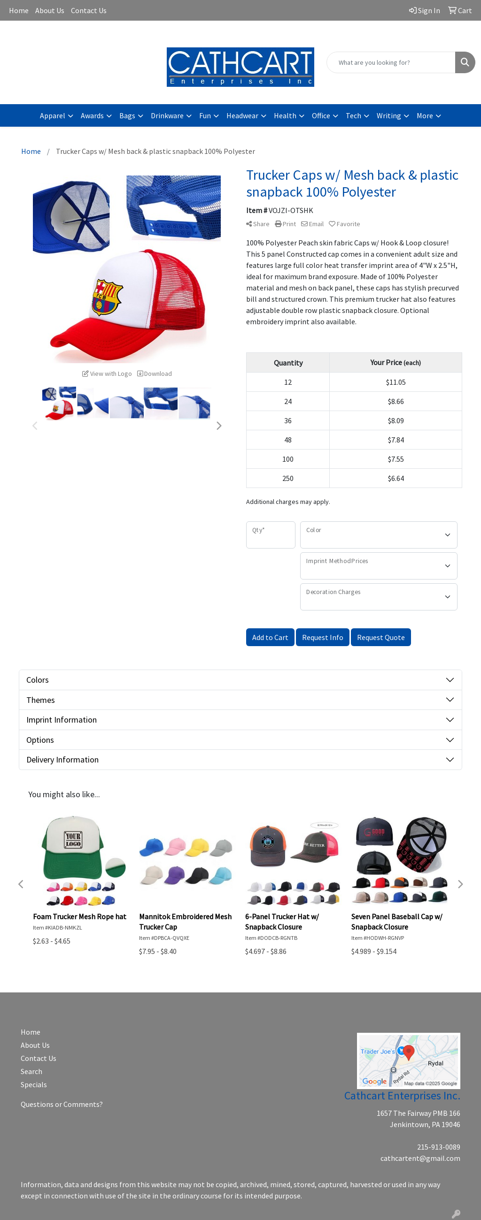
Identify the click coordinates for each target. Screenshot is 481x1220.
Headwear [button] (242, 115)
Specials (34, 1084)
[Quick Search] (391, 62)
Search (31, 1071)
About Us (49, 10)
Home (19, 10)
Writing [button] (389, 115)
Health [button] (285, 115)
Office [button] (321, 115)
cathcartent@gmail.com (80, 35)
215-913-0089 (438, 1146)
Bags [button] (127, 115)
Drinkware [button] (167, 115)
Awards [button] (92, 115)
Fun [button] (205, 115)
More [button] (425, 115)
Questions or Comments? (62, 1104)
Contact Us (89, 10)
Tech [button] (353, 115)
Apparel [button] (52, 115)
